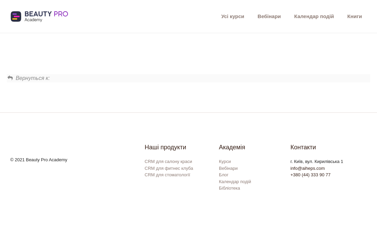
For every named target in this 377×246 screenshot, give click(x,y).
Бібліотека (229, 188)
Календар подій (314, 16)
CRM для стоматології (167, 174)
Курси (225, 161)
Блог (223, 174)
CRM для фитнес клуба (169, 168)
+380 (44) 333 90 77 (311, 174)
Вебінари (269, 16)
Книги (354, 16)
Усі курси (232, 16)
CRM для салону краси (168, 161)
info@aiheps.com (308, 168)
